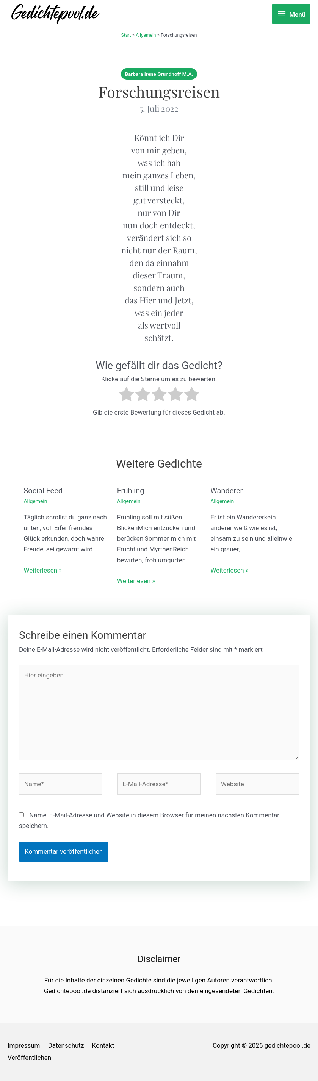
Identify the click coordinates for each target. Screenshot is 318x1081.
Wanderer (226, 490)
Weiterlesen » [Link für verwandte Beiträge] (43, 570)
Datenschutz (66, 1046)
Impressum (24, 1046)
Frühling (130, 490)
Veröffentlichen (29, 1057)
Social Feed (43, 490)
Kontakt (103, 1046)
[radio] (126, 396)
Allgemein (35, 501)
